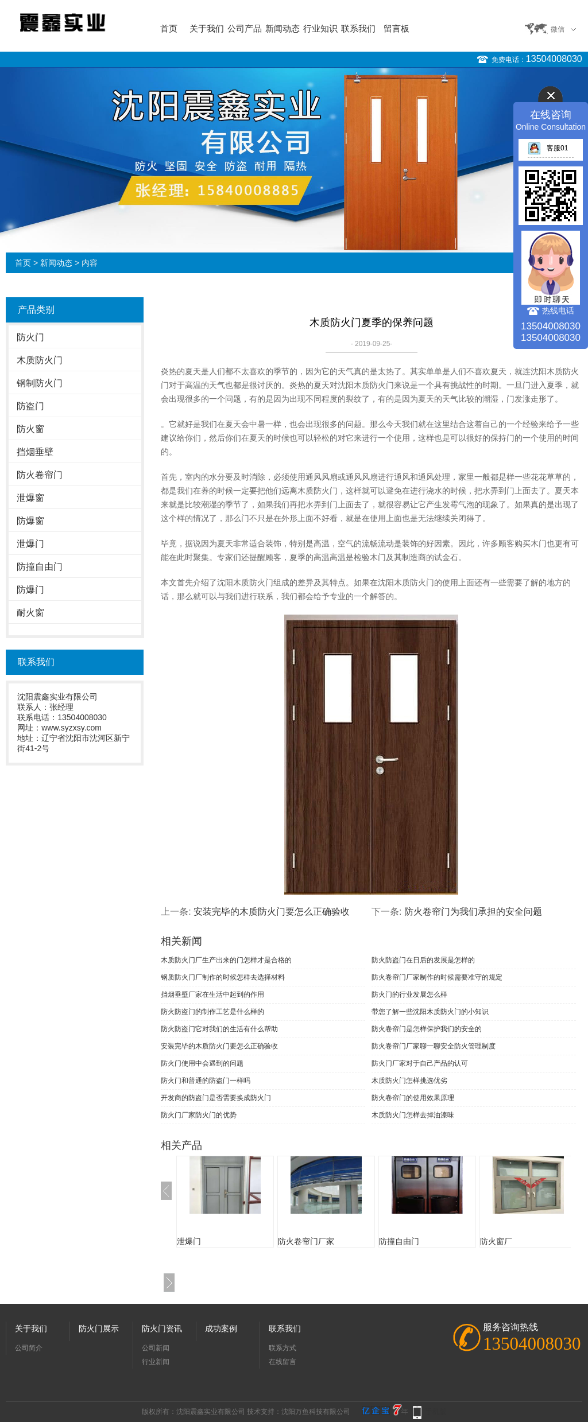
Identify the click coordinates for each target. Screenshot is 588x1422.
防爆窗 (30, 521)
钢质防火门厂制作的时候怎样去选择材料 (223, 977)
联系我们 (358, 28)
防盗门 (30, 406)
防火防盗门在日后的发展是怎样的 (423, 960)
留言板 (396, 28)
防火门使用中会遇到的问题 (202, 1063)
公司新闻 (155, 1348)
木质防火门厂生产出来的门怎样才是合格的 (226, 960)
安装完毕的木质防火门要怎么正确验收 (272, 911)
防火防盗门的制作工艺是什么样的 (212, 1012)
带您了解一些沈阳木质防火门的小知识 (430, 1012)
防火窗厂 (496, 1241)
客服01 (548, 148)
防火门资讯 (162, 1328)
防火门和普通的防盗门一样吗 (205, 1081)
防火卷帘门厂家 (306, 1241)
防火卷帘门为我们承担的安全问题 (473, 911)
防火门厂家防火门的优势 (199, 1115)
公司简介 (28, 1348)
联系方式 (282, 1348)
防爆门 (30, 590)
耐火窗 (30, 612)
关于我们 (206, 28)
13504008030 (554, 59)
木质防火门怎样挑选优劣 (409, 1081)
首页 (168, 28)
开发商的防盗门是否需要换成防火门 (216, 1098)
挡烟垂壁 (35, 452)
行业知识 (320, 28)
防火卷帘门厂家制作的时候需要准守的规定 (437, 977)
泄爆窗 (30, 498)
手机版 (435, 1412)
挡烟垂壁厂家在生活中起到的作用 (212, 994)
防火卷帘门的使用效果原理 (413, 1098)
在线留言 (282, 1362)
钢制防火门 (40, 383)
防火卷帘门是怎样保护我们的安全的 (427, 1029)
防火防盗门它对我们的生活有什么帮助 (219, 1029)
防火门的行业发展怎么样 (409, 994)
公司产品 (244, 28)
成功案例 (221, 1328)
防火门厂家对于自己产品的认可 (420, 1063)
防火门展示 (99, 1328)
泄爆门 (30, 544)
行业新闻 (155, 1362)
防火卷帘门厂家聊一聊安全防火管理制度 (434, 1046)
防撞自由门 (40, 567)
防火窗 (30, 429)
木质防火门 (40, 360)
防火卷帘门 (40, 475)
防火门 (30, 337)
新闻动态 (282, 28)
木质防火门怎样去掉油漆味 (413, 1115)
